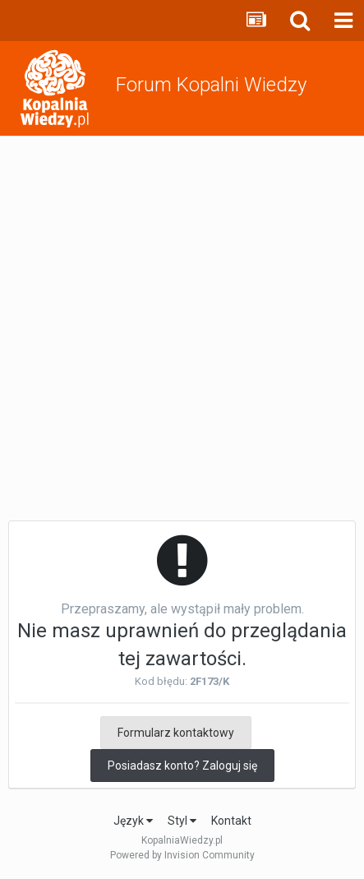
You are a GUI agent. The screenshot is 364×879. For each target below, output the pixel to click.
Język (133, 820)
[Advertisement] (182, 327)
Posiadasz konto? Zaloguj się (182, 765)
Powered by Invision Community (182, 855)
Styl (182, 820)
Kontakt (231, 820)
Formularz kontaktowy (175, 732)
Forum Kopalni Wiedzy (211, 84)
